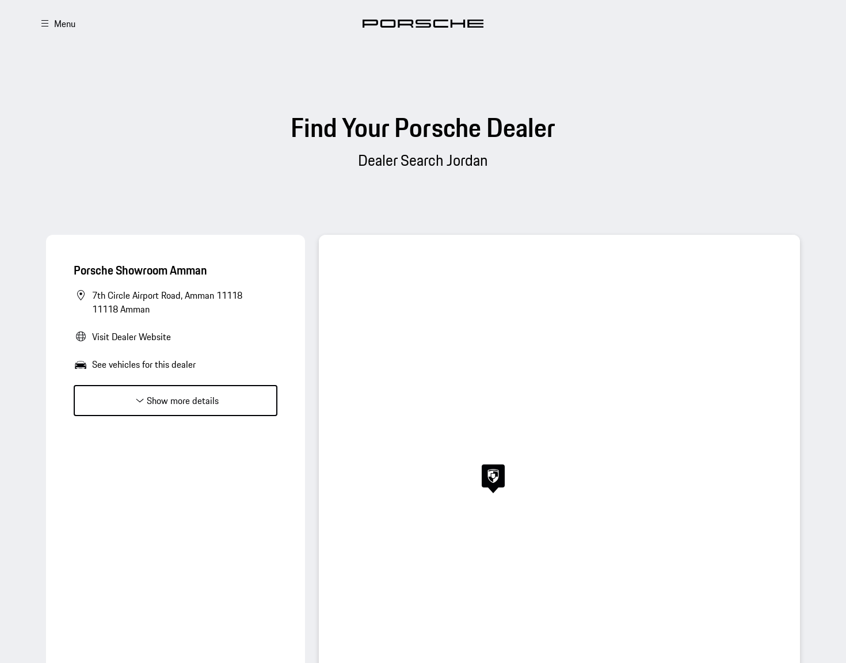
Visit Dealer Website (131, 337)
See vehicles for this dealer (144, 364)
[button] (493, 478)
